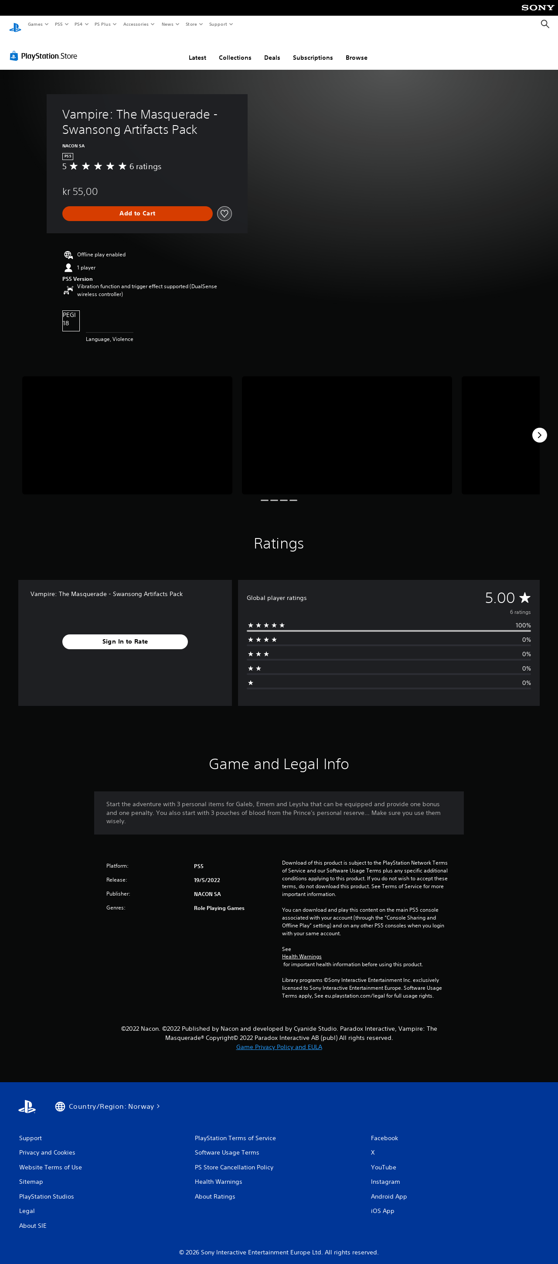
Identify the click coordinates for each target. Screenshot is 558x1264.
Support (218, 24)
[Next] (539, 426)
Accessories (135, 24)
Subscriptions (313, 49)
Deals (272, 49)
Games (34, 24)
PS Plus (103, 24)
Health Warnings (302, 948)
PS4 (78, 24)
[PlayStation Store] (45, 48)
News (168, 24)
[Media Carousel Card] (127, 427)
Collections (235, 49)
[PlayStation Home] (15, 24)
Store (191, 24)
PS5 (58, 24)
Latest (197, 49)
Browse (356, 49)
